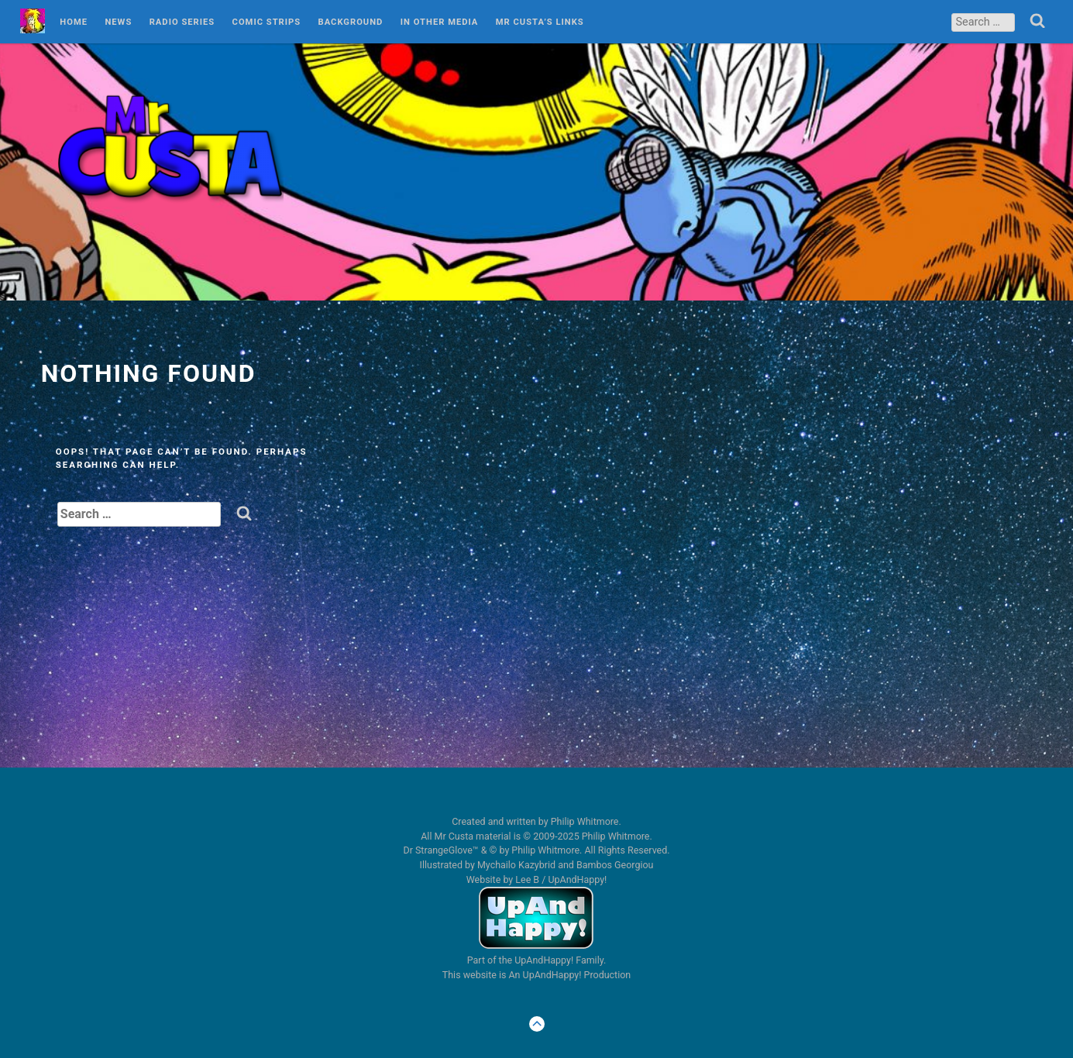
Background (350, 22)
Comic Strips (266, 22)
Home (74, 22)
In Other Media (440, 22)
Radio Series (182, 22)
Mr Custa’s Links (540, 22)
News (118, 22)
